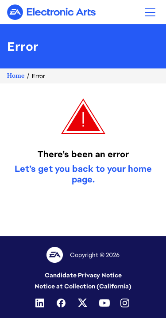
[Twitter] (83, 303)
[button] (150, 12)
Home (15, 76)
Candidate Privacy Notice (83, 275)
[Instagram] (125, 303)
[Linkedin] (40, 303)
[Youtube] (104, 303)
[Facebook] (62, 303)
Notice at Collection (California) (83, 286)
